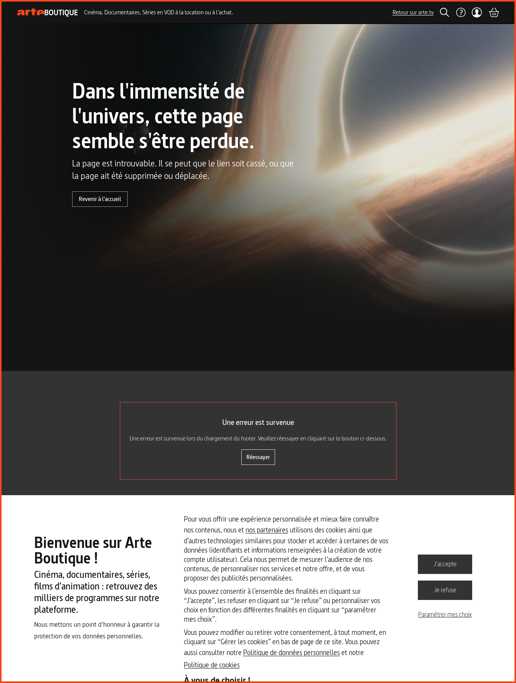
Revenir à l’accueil (100, 199)
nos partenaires (267, 530)
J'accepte (445, 564)
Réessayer (258, 457)
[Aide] (460, 12)
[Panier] (493, 12)
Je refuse (445, 590)
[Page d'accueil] (47, 12)
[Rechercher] (444, 12)
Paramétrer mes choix (445, 614)
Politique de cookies (212, 665)
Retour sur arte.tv (413, 12)
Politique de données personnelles (291, 652)
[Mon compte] (477, 12)
